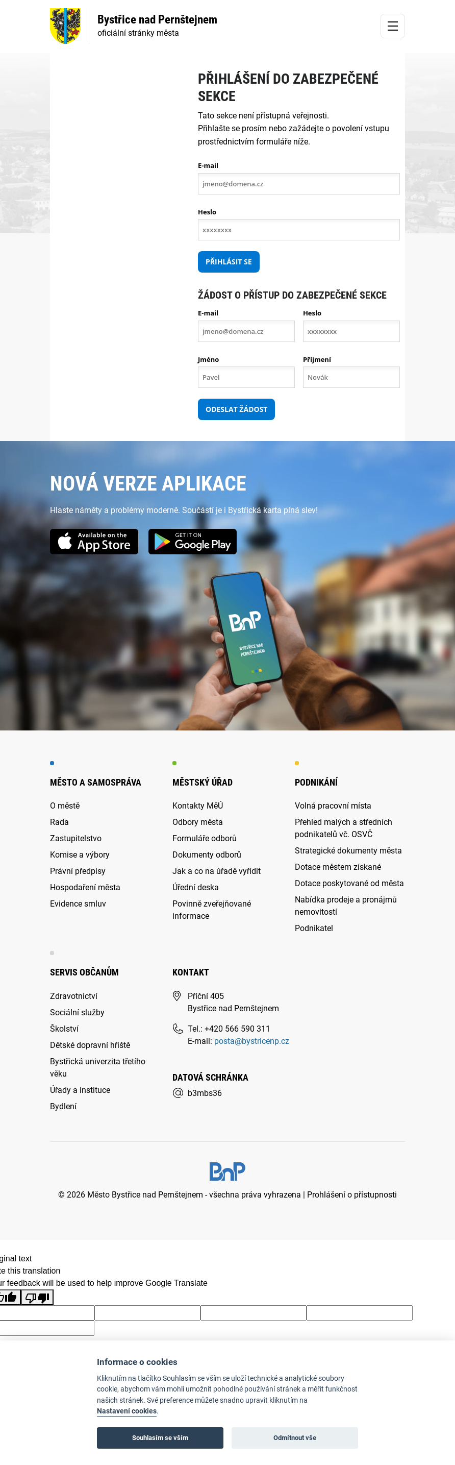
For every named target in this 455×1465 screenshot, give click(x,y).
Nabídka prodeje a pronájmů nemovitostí (346, 906)
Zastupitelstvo (76, 838)
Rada (59, 822)
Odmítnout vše (294, 1438)
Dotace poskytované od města (349, 883)
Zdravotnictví (73, 996)
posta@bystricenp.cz (251, 1041)
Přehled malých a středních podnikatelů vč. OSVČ (343, 828)
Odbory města (197, 822)
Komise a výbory (80, 855)
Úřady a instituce (80, 1090)
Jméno (208, 359)
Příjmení (317, 359)
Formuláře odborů (204, 838)
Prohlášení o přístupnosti (352, 1195)
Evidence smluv (78, 904)
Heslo (207, 211)
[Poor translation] (37, 1297)
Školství (64, 1029)
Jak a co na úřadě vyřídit (216, 871)
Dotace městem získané (338, 867)
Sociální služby (77, 1012)
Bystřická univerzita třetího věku (97, 1068)
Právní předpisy (78, 871)
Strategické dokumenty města (348, 851)
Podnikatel (314, 928)
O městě (65, 806)
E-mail (208, 165)
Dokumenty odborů (206, 855)
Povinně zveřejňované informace (211, 910)
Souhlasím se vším (160, 1438)
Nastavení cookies (127, 1411)
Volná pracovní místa (333, 806)
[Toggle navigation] (393, 26)
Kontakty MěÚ (197, 806)
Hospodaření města (85, 887)
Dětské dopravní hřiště (90, 1045)
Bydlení (63, 1106)
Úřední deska (195, 887)
